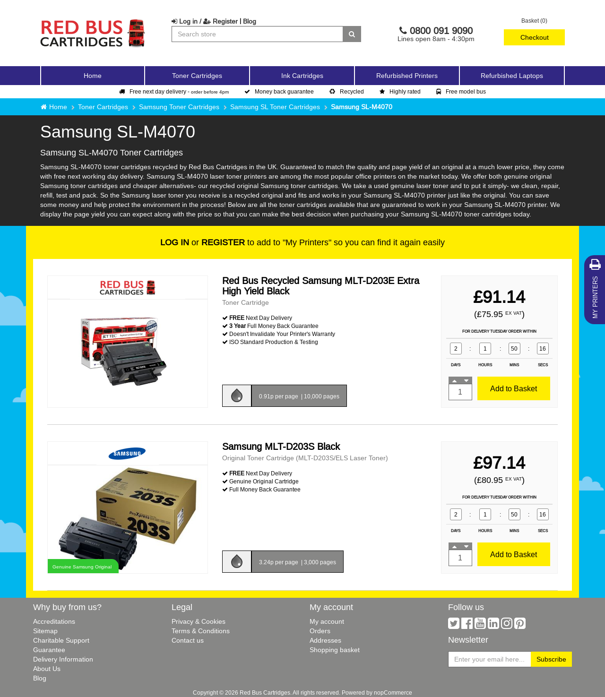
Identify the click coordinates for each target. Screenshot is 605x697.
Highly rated (400, 91)
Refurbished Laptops (512, 75)
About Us (46, 668)
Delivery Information (63, 659)
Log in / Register (205, 21)
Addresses (325, 640)
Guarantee (49, 650)
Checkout (534, 37)
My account (327, 621)
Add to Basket (513, 388)
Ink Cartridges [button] (302, 75)
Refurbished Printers (407, 75)
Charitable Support (61, 640)
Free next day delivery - (174, 91)
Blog (249, 21)
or (202, 242)
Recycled (346, 91)
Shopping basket (335, 650)
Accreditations (54, 621)
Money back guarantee (279, 91)
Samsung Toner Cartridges (179, 107)
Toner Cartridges (103, 107)
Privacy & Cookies (198, 621)
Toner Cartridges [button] (197, 75)
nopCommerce (393, 692)
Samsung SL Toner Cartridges (275, 107)
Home (93, 75)
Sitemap (45, 631)
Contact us (188, 640)
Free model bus (461, 91)
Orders (320, 631)
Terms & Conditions (201, 631)
